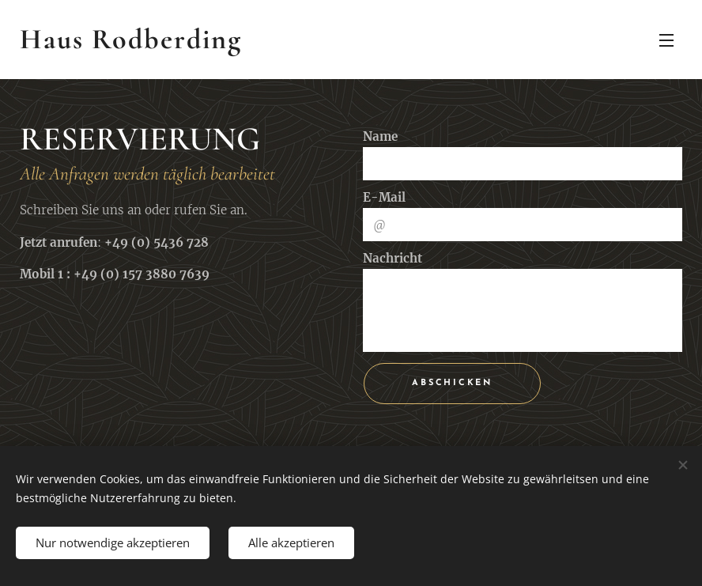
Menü (666, 40)
